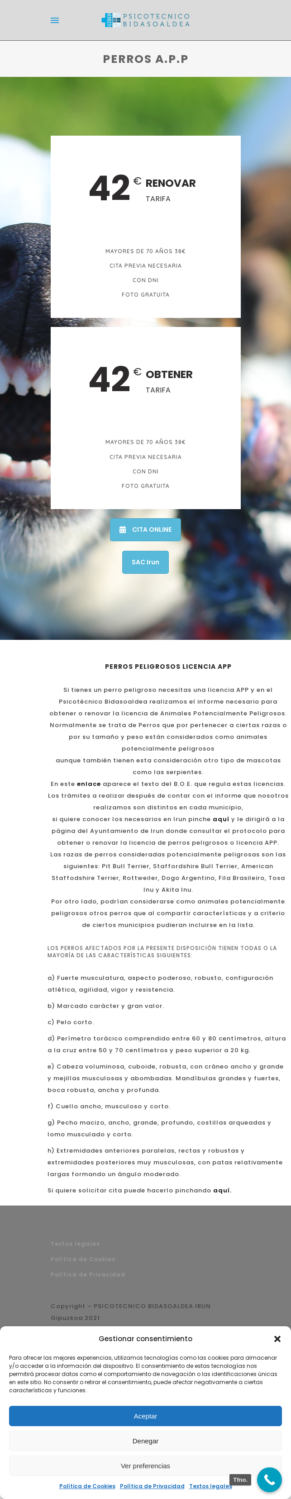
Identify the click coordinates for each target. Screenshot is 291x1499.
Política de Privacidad (152, 1486)
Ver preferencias (145, 1466)
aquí (221, 819)
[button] (277, 1338)
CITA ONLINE (145, 529)
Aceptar (145, 1416)
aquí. (222, 1190)
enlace (89, 784)
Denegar (146, 1441)
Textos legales (210, 1486)
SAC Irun (145, 562)
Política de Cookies (87, 1486)
